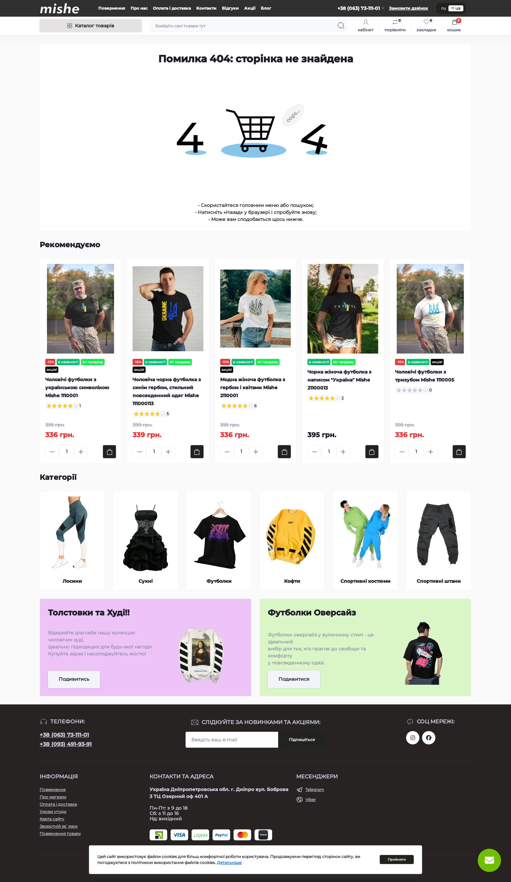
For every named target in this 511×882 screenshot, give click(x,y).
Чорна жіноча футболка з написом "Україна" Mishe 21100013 (339, 380)
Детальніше (229, 862)
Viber (310, 799)
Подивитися (293, 679)
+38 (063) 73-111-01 (64, 735)
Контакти (206, 8)
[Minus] (52, 451)
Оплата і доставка (172, 8)
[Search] (341, 25)
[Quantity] (66, 451)
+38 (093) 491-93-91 (66, 744)
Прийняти (397, 859)
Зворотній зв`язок (59, 826)
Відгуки (230, 8)
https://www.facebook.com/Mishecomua (428, 737)
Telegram (314, 789)
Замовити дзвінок (408, 8)
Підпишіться (302, 739)
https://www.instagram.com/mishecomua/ (412, 737)
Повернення (111, 8)
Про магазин (53, 796)
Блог (266, 8)
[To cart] (109, 451)
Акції (250, 8)
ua (455, 8)
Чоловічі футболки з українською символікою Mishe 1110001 (77, 388)
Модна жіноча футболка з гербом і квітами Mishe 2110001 (252, 388)
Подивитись (74, 679)
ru (443, 8)
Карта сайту (52, 818)
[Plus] (81, 451)
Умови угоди (53, 811)
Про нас (139, 8)
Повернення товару (60, 833)
